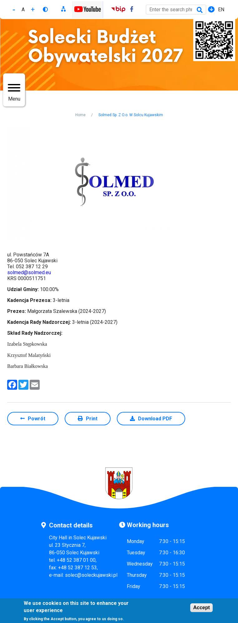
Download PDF (155, 419)
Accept (201, 607)
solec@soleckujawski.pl (91, 575)
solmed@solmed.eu (29, 272)
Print (91, 419)
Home (80, 115)
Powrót (36, 419)
